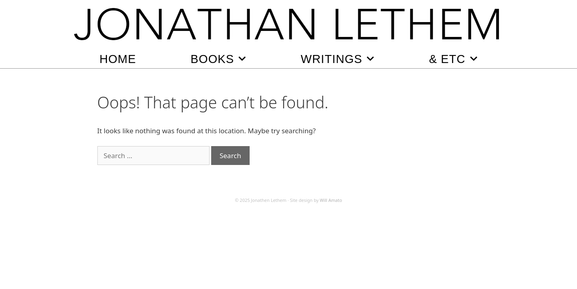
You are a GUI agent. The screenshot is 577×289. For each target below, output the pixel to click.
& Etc (453, 59)
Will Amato (331, 200)
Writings (338, 59)
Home (117, 59)
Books (218, 59)
